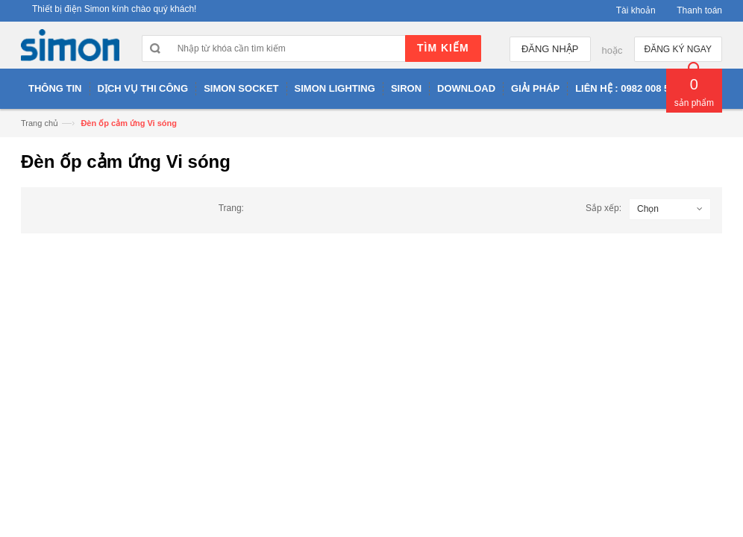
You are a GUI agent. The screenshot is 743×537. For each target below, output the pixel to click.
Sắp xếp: (603, 208)
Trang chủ (39, 123)
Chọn (648, 209)
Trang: (231, 208)
